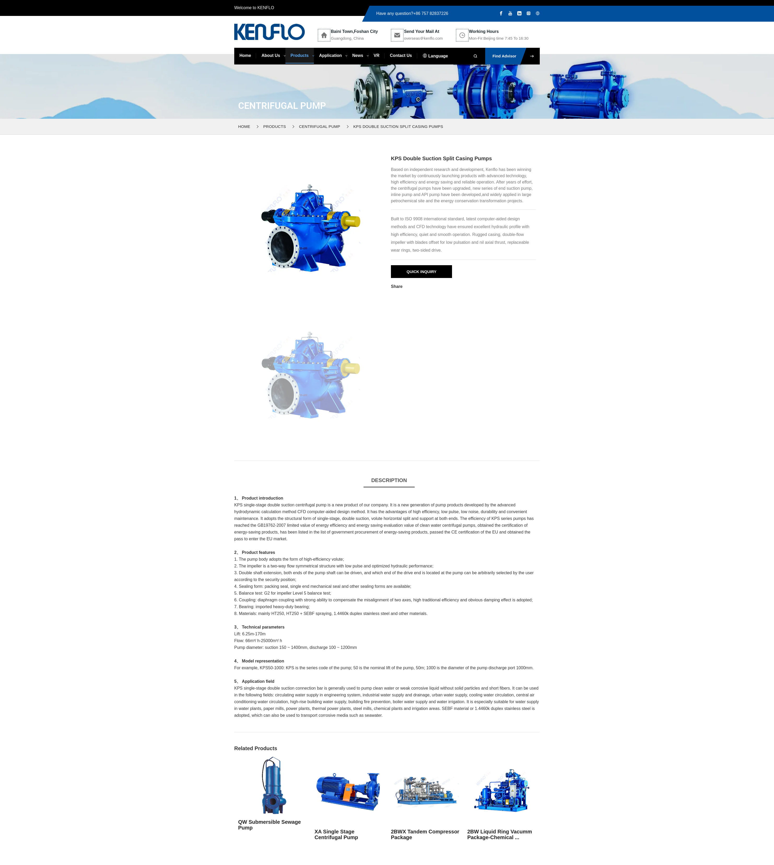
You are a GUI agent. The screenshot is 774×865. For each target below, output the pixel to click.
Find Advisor (516, 56)
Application (330, 55)
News (357, 55)
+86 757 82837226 (430, 13)
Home (245, 55)
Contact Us (401, 55)
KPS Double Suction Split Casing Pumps (398, 126)
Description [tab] (389, 480)
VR (376, 55)
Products (300, 55)
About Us (270, 55)
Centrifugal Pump (319, 126)
